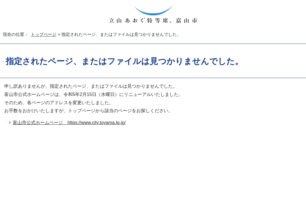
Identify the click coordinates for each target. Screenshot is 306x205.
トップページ (43, 34)
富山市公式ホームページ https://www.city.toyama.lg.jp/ (69, 122)
